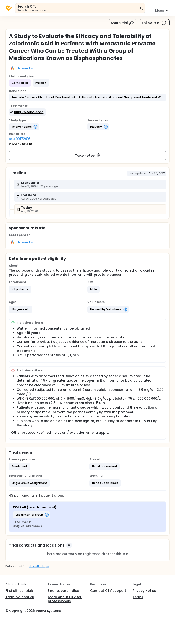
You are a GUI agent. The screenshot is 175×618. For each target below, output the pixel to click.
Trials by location (19, 597)
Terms (138, 597)
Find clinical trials (19, 591)
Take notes (88, 155)
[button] (87, 97)
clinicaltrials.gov (39, 566)
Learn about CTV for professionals (65, 599)
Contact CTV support (108, 591)
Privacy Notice (144, 591)
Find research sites (63, 591)
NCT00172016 (19, 139)
